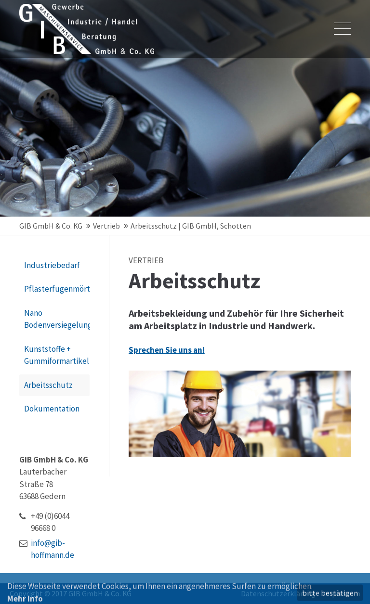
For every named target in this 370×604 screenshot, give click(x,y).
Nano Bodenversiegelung (57, 319)
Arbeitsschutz (48, 385)
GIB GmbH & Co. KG (50, 226)
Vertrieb (106, 226)
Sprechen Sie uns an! (167, 354)
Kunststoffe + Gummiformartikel (56, 355)
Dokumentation (51, 408)
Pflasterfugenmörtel (57, 288)
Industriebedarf (52, 265)
